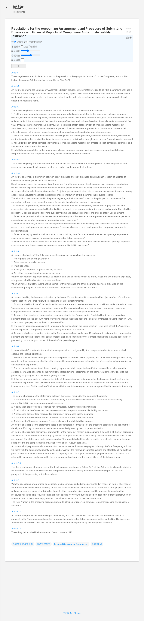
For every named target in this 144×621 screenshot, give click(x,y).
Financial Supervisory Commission (71, 544)
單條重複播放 (35, 42)
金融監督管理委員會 (23, 544)
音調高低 (15, 55)
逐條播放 (21, 42)
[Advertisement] (72, 585)
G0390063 (97, 544)
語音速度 (15, 51)
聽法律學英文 (43, 544)
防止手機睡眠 (30, 46)
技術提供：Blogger (72, 613)
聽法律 (18, 7)
